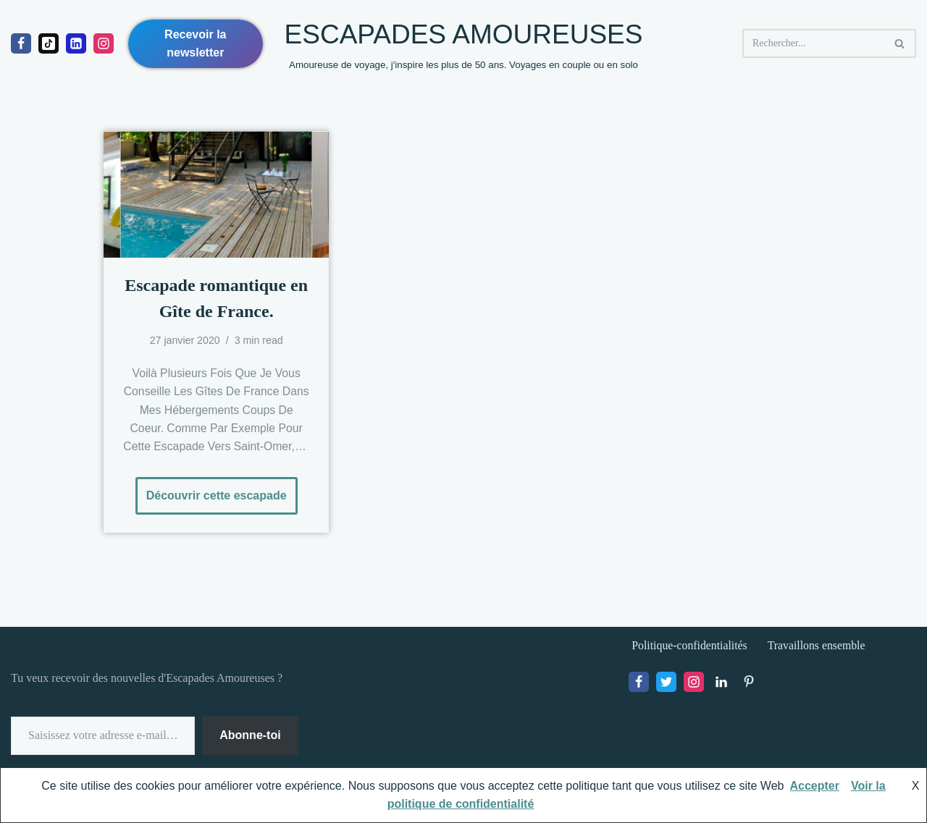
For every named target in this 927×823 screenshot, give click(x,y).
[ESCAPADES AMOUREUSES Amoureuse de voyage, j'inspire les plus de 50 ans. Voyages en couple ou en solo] (464, 44)
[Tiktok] (48, 43)
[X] (666, 684)
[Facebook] (21, 43)
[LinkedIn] (721, 684)
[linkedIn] (76, 43)
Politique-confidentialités (690, 647)
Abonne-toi (249, 737)
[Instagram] (103, 43)
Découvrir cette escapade (211, 490)
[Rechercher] (813, 43)
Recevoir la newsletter (195, 43)
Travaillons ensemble (818, 647)
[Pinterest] (749, 684)
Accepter (814, 786)
